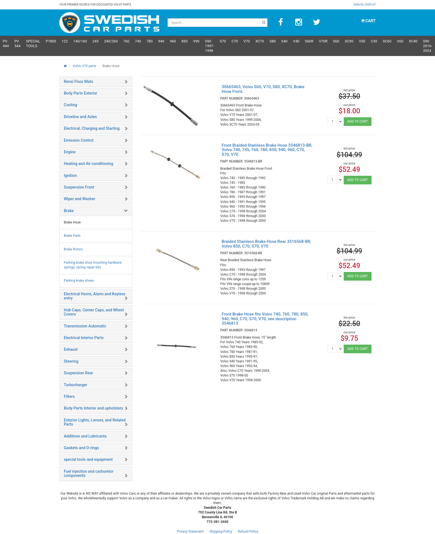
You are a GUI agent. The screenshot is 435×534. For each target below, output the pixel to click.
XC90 (349, 41)
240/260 (111, 41)
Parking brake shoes (79, 281)
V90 (196, 41)
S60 (336, 41)
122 (65, 41)
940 (161, 41)
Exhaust (71, 349)
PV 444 (6, 43)
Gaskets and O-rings (81, 448)
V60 (400, 41)
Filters (69, 396)
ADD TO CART (357, 121)
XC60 (387, 41)
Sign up (370, 4)
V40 (296, 41)
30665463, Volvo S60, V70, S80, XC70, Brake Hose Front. (263, 89)
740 (138, 41)
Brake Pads (72, 236)
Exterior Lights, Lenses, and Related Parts (95, 422)
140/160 (80, 41)
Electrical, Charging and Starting (92, 128)
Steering (71, 361)
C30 (374, 41)
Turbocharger (75, 385)
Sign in (358, 4)
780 (149, 41)
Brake (69, 210)
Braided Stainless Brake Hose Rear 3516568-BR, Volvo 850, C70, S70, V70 (266, 244)
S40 (284, 41)
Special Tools (33, 43)
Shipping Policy (220, 531)
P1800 (51, 41)
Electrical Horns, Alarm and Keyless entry (94, 296)
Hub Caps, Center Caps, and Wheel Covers (94, 312)
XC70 (259, 41)
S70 (223, 41)
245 (95, 41)
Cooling (70, 105)
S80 (272, 41)
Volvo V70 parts (84, 66)
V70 (247, 41)
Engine (70, 152)
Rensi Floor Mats (78, 81)
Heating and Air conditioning (88, 163)
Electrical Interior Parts (84, 337)
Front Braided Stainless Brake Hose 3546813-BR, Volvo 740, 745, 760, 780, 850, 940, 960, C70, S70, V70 (267, 150)
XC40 (413, 41)
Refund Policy (248, 531)
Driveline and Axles (80, 117)
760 (126, 41)
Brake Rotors (73, 249)
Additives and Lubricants (85, 436)
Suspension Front (79, 187)
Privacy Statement (190, 531)
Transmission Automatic (85, 326)
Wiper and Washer (79, 199)
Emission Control (78, 140)
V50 (362, 41)
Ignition (70, 175)
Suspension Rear (78, 373)
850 (184, 41)
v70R (323, 41)
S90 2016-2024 (427, 46)
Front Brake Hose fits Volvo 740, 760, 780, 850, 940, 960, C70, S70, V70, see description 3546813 (265, 319)
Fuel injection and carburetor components (88, 473)
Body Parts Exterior (80, 93)
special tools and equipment (88, 459)
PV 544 (17, 43)
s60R (309, 41)
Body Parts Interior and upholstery (93, 408)
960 (173, 41)
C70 (234, 41)
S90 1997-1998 (209, 46)
